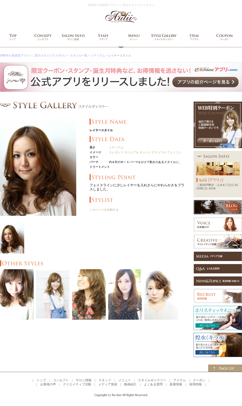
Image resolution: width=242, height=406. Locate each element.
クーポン (199, 380)
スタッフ (104, 380)
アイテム (179, 380)
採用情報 (195, 384)
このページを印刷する (104, 209)
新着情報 (176, 384)
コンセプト (61, 380)
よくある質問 (153, 384)
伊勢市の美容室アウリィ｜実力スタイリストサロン (33, 55)
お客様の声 (48, 384)
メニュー (124, 380)
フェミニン (174, 152)
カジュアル (131, 152)
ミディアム (98, 55)
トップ (41, 380)
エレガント (116, 152)
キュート (145, 152)
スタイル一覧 (78, 55)
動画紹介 (130, 384)
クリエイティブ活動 (77, 384)
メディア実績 (107, 384)
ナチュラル (159, 152)
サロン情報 (83, 380)
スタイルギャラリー (152, 380)
